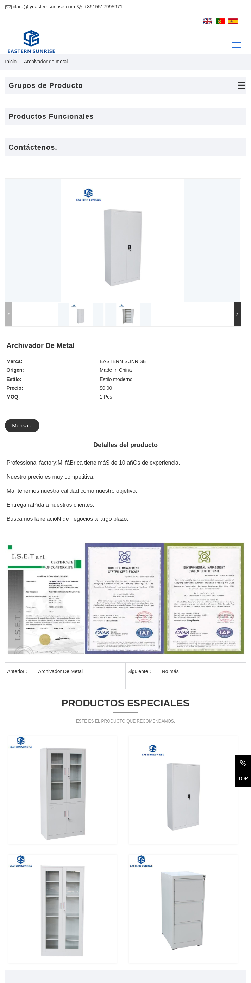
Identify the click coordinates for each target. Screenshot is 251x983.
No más (170, 561)
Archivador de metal (207, 910)
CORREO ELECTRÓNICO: (35, 945)
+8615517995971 (99, 6)
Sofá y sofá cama (152, 923)
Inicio (11, 57)
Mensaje (144, 272)
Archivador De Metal (60, 561)
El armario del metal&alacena (165, 910)
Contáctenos (24, 879)
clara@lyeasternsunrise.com (40, 6)
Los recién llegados (206, 937)
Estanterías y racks (154, 937)
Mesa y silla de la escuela (213, 923)
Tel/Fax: (13, 931)
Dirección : (16, 897)
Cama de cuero (202, 897)
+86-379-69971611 (45, 931)
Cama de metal (150, 897)
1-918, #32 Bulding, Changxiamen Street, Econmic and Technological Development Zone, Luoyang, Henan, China (71, 907)
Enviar (181, 803)
